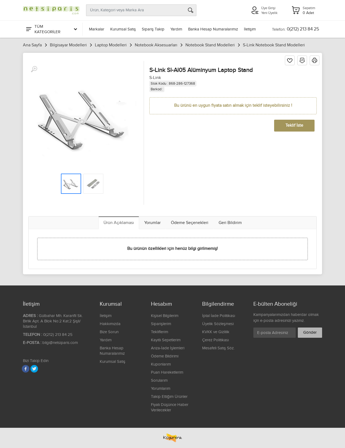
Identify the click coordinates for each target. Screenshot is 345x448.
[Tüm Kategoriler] (51, 29)
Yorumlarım (160, 388)
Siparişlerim (161, 324)
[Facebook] (25, 369)
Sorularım (159, 380)
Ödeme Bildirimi (164, 356)
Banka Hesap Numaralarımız (213, 29)
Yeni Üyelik (269, 13)
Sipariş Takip (153, 29)
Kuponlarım (161, 364)
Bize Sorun (109, 332)
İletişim (250, 29)
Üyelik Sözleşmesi (218, 324)
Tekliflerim (159, 332)
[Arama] (190, 10)
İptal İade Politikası (218, 315)
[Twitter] (34, 369)
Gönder (310, 332)
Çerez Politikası (215, 340)
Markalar (96, 29)
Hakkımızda (110, 324)
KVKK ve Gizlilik (215, 332)
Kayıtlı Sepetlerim (166, 340)
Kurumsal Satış (123, 29)
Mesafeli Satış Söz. (218, 348)
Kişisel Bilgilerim (164, 315)
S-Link (155, 77)
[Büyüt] (34, 69)
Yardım (176, 29)
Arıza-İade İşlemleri (167, 348)
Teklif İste (294, 125)
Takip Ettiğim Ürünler (169, 396)
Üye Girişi (268, 8)
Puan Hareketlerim (167, 372)
